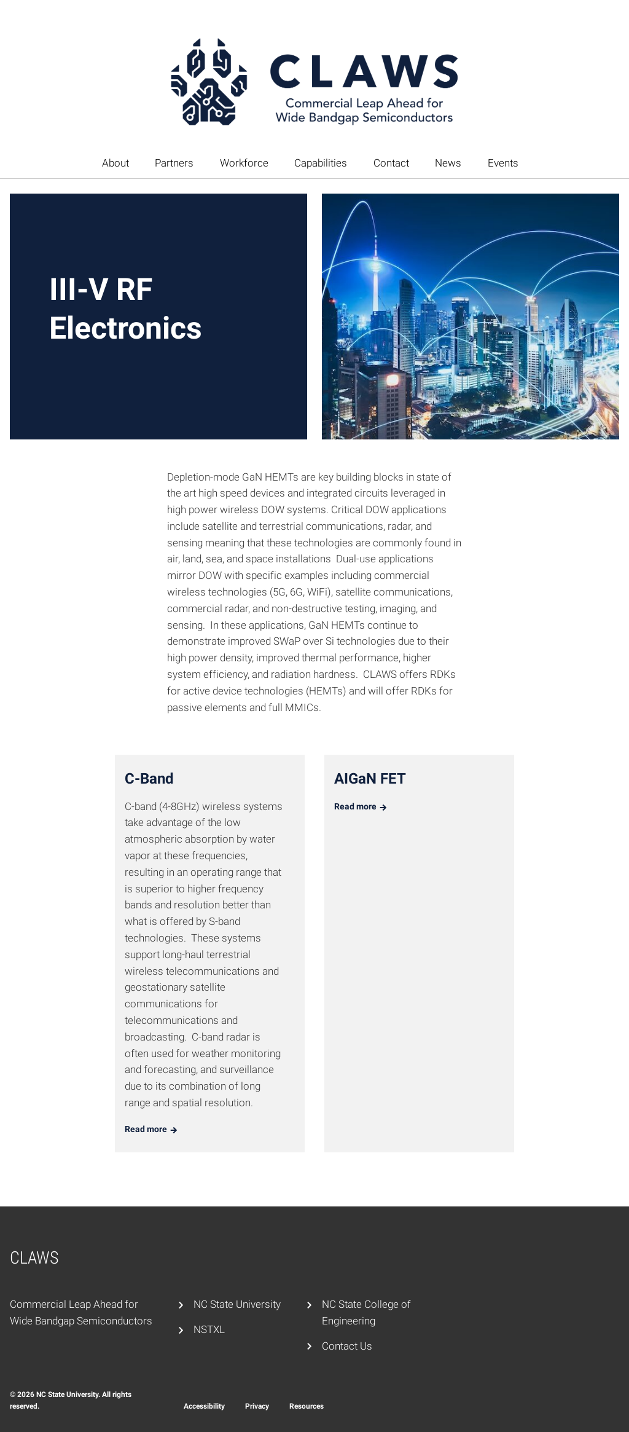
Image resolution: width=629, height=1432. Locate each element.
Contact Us (347, 1346)
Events (503, 163)
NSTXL (209, 1329)
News (448, 163)
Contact (391, 163)
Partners (174, 163)
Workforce (244, 163)
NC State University (237, 1304)
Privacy (257, 1406)
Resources (306, 1406)
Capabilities (320, 163)
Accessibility (204, 1406)
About (115, 163)
